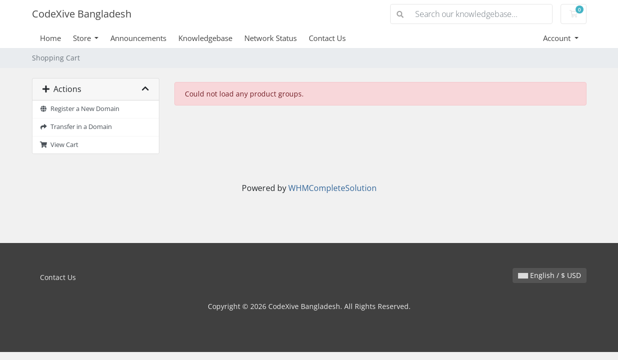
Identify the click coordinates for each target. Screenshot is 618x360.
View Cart (59, 144)
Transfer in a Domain (76, 126)
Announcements (138, 38)
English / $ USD (549, 275)
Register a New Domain (80, 108)
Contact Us (327, 38)
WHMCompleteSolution (332, 188)
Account (558, 38)
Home (50, 38)
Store (83, 38)
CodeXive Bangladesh (81, 13)
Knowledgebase (205, 38)
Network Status (270, 38)
